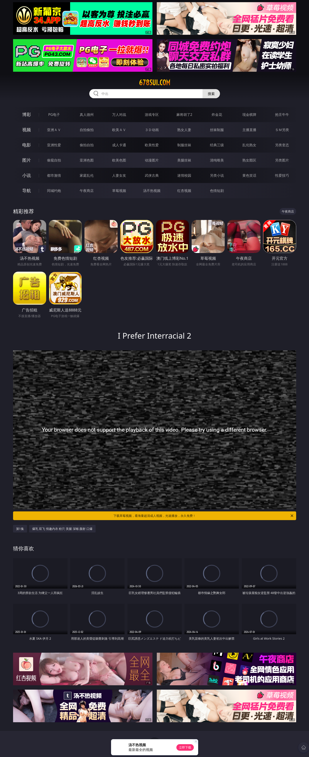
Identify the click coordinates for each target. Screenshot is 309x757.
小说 (26, 175)
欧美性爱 (152, 145)
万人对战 (119, 114)
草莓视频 (119, 190)
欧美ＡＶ (119, 129)
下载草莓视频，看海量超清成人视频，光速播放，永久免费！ (203, 515)
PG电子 (54, 114)
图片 (26, 160)
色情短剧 (217, 190)
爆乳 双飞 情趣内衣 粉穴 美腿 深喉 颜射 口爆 (62, 529)
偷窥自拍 (54, 160)
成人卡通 (119, 145)
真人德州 (87, 114)
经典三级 (217, 145)
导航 (26, 190)
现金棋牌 (249, 114)
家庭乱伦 (87, 175)
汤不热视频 (151, 190)
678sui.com (154, 82)
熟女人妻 (184, 129)
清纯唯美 (217, 160)
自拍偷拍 (87, 129)
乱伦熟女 (249, 145)
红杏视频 (184, 190)
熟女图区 (249, 160)
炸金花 (217, 114)
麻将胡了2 (184, 114)
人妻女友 (119, 175)
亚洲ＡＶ (54, 129)
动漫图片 (152, 160)
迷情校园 (184, 175)
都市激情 (54, 175)
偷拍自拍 (87, 145)
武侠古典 (152, 175)
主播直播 (249, 129)
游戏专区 (152, 114)
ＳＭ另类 (282, 129)
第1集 (20, 529)
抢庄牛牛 (282, 114)
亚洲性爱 (54, 145)
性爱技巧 (282, 175)
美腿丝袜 (184, 160)
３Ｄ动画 (152, 129)
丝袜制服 (217, 129)
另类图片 (282, 160)
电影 (26, 145)
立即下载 (185, 747)
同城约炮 (54, 190)
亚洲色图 (87, 160)
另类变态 (282, 145)
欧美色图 (119, 160)
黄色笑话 (249, 175)
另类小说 (217, 175)
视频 (26, 130)
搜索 (211, 93)
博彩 (26, 114)
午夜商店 (87, 190)
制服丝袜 (184, 145)
